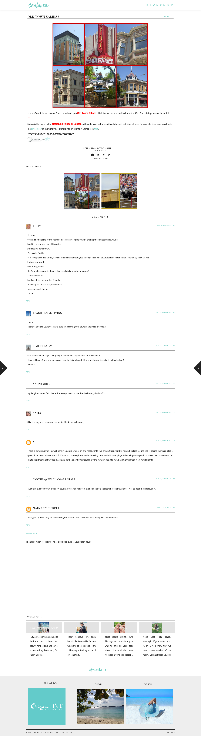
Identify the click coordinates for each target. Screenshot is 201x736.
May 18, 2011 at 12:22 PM (165, 345)
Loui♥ (37, 225)
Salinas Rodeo (119, 191)
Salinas (98, 159)
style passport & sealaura (44, 628)
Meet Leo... (157, 628)
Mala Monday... (119, 628)
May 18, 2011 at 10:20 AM (165, 312)
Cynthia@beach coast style (54, 479)
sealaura (35, 733)
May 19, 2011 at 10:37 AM (165, 441)
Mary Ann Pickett (46, 508)
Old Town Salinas (82, 191)
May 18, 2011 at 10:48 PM (165, 412)
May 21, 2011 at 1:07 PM (166, 508)
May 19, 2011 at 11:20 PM (165, 479)
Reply (28, 301)
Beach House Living (47, 312)
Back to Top (170, 733)
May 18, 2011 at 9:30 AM (166, 225)
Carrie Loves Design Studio (60, 733)
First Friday (36, 128)
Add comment (31, 534)
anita (37, 412)
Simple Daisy (42, 346)
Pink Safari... (81, 628)
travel (105, 159)
